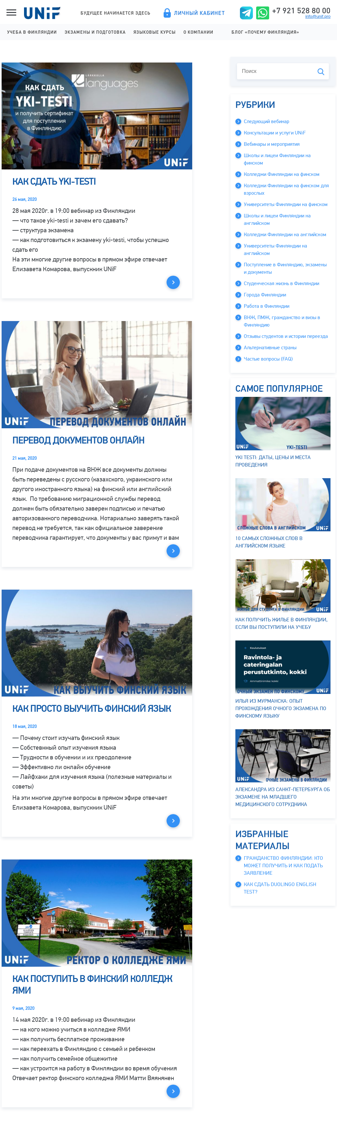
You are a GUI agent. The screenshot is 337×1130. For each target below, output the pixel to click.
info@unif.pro (318, 16)
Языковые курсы (154, 32)
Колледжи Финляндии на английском (285, 234)
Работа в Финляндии (266, 306)
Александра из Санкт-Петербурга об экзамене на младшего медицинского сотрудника (283, 768)
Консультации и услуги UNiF (275, 133)
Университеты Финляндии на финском (286, 204)
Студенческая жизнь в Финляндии (281, 283)
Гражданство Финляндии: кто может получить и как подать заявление (283, 865)
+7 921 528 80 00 (301, 10)
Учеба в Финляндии (32, 32)
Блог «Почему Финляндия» (265, 32)
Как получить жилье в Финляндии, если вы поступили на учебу (283, 594)
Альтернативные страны (270, 347)
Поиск (321, 71)
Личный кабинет (199, 13)
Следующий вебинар (266, 121)
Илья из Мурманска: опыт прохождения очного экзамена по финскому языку (283, 679)
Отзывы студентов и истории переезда (286, 336)
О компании (198, 32)
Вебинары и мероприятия (272, 144)
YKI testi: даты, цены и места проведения (283, 432)
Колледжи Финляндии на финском (281, 174)
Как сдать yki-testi (54, 181)
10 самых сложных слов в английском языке (283, 513)
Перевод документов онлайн (78, 440)
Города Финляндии (265, 295)
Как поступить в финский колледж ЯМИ (92, 985)
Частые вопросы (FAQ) (268, 359)
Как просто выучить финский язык (91, 708)
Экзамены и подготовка (95, 32)
